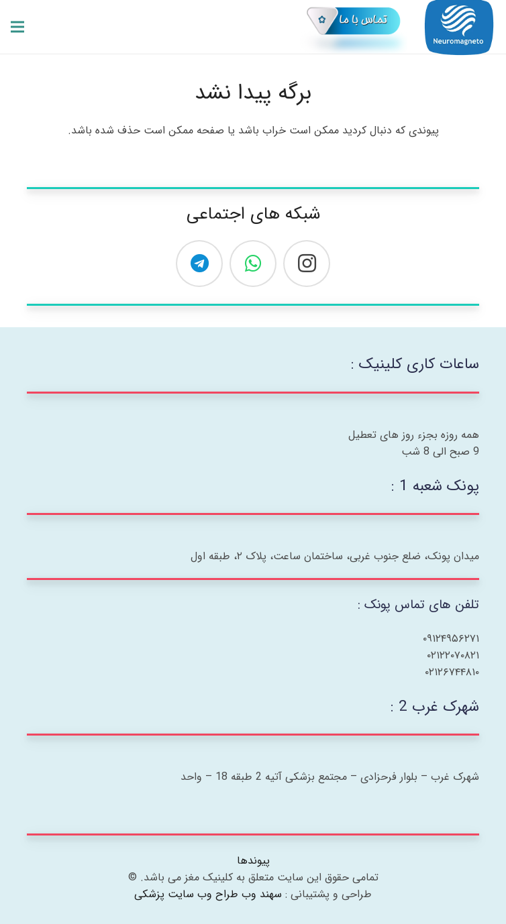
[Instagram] (306, 263)
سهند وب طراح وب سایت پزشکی (208, 894)
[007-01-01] (353, 27)
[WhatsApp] (253, 263)
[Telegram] (199, 263)
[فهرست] (17, 27)
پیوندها (253, 860)
